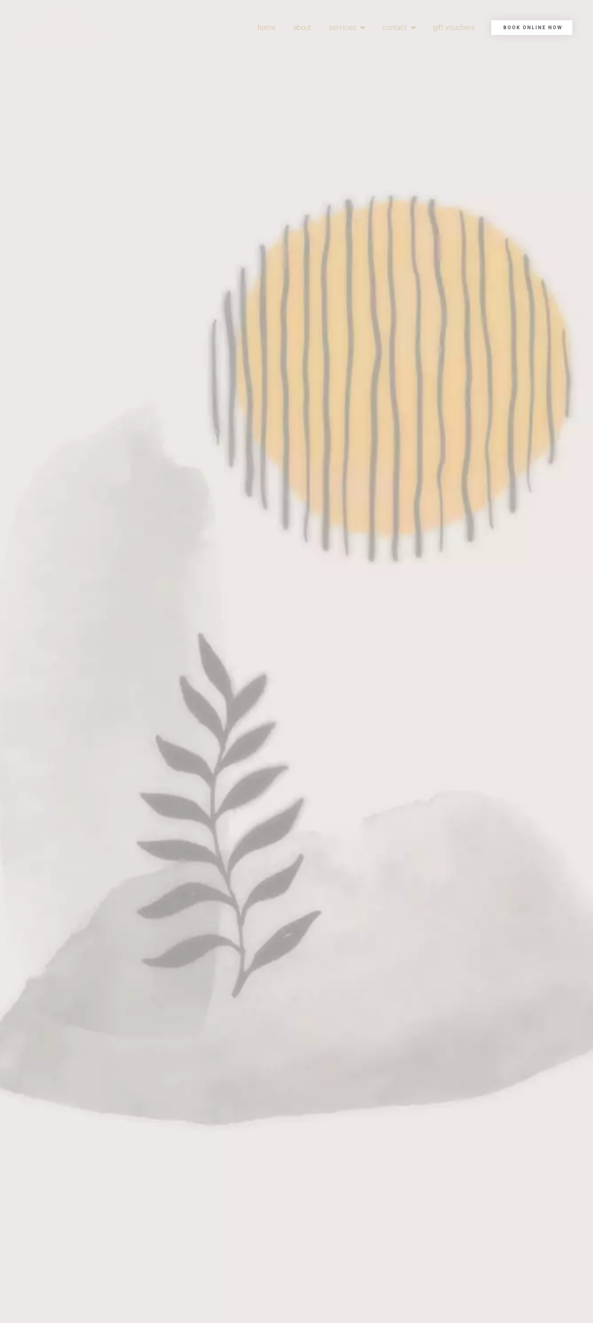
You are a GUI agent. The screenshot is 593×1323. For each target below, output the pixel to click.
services (347, 27)
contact (399, 27)
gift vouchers (454, 27)
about (302, 27)
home (267, 27)
